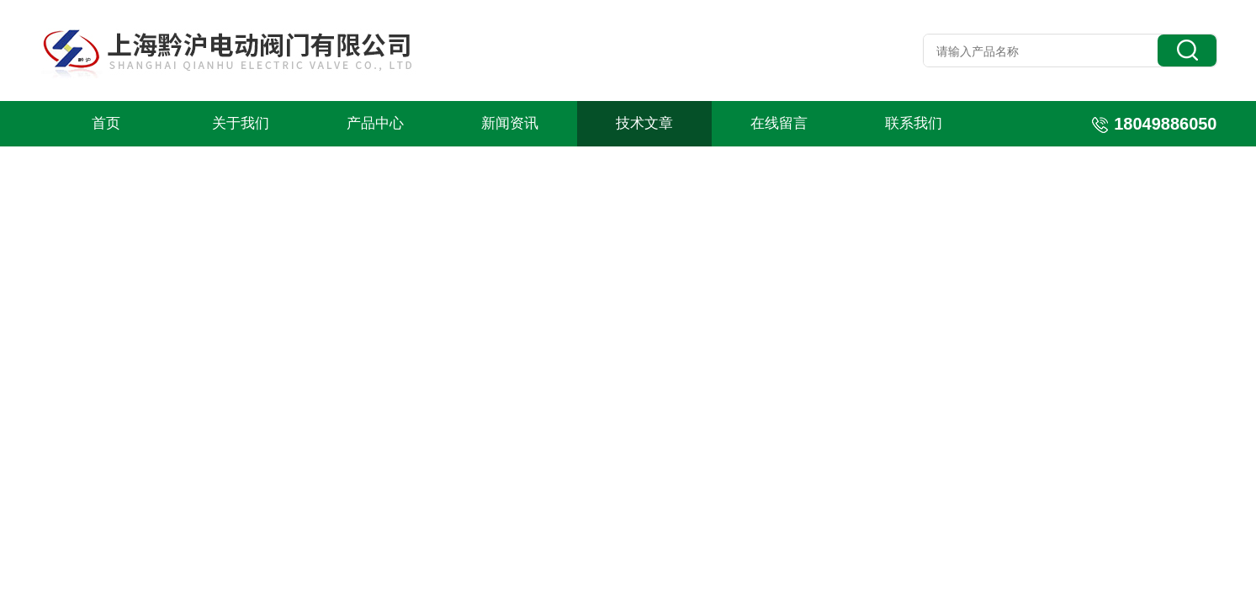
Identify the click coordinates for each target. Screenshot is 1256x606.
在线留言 (779, 123)
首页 (106, 123)
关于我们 (240, 123)
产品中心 (375, 123)
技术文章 (644, 123)
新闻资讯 (509, 123)
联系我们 (913, 123)
